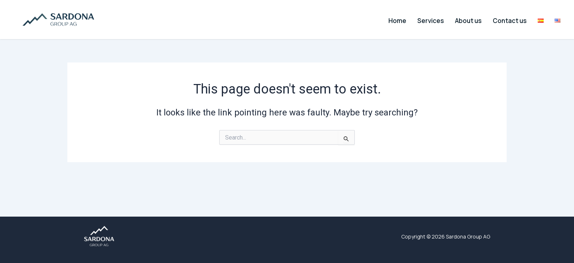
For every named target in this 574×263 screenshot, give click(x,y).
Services (438, 19)
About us (473, 19)
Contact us (511, 19)
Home (407, 19)
